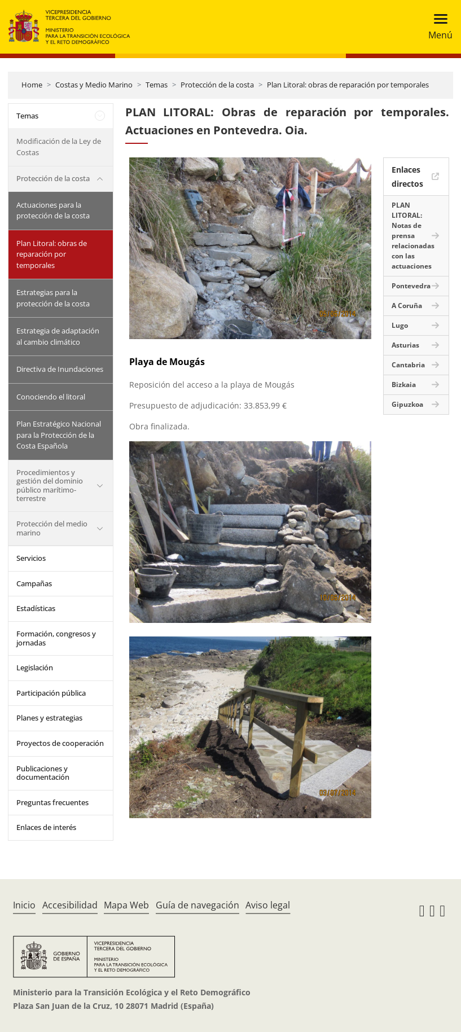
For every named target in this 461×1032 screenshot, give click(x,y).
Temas (157, 85)
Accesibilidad (70, 905)
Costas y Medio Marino (94, 85)
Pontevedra (411, 286)
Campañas (34, 583)
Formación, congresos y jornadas (56, 638)
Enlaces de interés (46, 827)
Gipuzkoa (407, 404)
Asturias (405, 345)
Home (31, 85)
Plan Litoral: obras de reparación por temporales (348, 85)
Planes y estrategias (49, 718)
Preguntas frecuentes (52, 802)
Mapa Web (126, 905)
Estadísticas (35, 608)
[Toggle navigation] (437, 27)
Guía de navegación (197, 905)
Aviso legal (267, 905)
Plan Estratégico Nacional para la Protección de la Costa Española (58, 435)
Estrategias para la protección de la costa (53, 298)
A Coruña (407, 305)
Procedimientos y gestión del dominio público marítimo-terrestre (49, 485)
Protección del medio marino (51, 528)
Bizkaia (404, 384)
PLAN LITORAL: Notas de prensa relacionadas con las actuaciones (413, 235)
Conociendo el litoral (50, 397)
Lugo (400, 325)
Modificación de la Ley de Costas (58, 146)
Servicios (31, 558)
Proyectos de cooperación (60, 743)
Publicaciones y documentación (42, 773)
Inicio (24, 905)
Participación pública (51, 693)
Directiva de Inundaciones (59, 369)
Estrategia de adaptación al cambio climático (57, 336)
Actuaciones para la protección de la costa (53, 210)
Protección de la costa (217, 85)
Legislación (34, 667)
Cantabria (408, 365)
